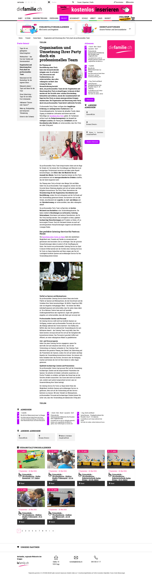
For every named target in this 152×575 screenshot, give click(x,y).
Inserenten (100, 573)
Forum (79, 2)
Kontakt (69, 573)
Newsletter (106, 573)
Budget (108, 18)
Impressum (63, 573)
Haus (100, 18)
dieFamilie (20, 2)
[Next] (49, 531)
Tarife (91, 2)
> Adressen (89, 100)
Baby (20, 18)
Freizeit (64, 18)
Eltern (27, 18)
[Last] (53, 531)
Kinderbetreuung (40, 18)
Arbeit (93, 18)
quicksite (37, 573)
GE (29, 2)
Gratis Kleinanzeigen (119, 573)
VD (26, 2)
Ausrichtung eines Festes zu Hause (53, 237)
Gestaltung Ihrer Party (57, 116)
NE (32, 2)
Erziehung (54, 18)
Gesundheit (74, 18)
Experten (86, 2)
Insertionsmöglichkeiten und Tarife (88, 573)
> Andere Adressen (92, 142)
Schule (85, 18)
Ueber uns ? (75, 573)
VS (34, 2)
